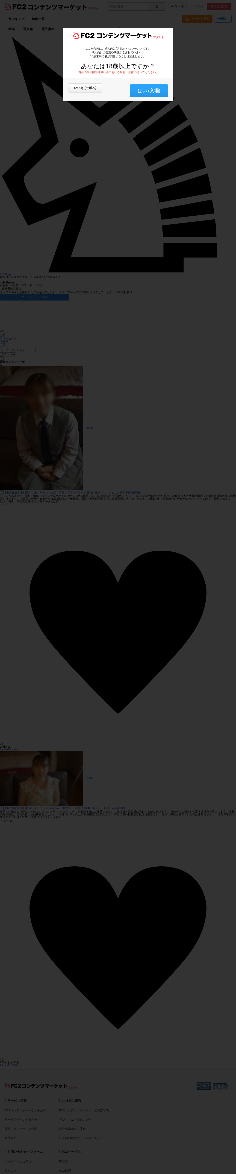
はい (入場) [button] (149, 90)
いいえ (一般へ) (85, 88)
